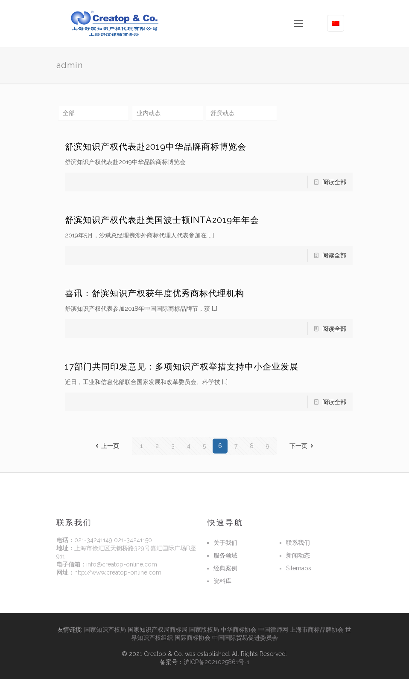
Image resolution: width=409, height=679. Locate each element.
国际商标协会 (192, 637)
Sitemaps (298, 568)
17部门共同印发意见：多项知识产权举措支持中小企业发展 (181, 366)
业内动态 (149, 113)
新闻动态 (298, 555)
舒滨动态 (222, 113)
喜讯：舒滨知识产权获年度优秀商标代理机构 (154, 293)
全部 (69, 113)
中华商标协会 (239, 629)
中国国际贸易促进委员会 (245, 637)
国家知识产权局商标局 (157, 629)
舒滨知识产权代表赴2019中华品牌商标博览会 (155, 147)
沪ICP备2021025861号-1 (216, 662)
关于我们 (225, 542)
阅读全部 (334, 182)
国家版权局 (204, 629)
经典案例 (225, 568)
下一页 (302, 445)
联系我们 (298, 542)
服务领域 (225, 555)
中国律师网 (273, 629)
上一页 (106, 445)
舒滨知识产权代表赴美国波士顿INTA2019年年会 (162, 220)
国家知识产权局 (105, 629)
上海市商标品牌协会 (317, 629)
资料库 (222, 581)
